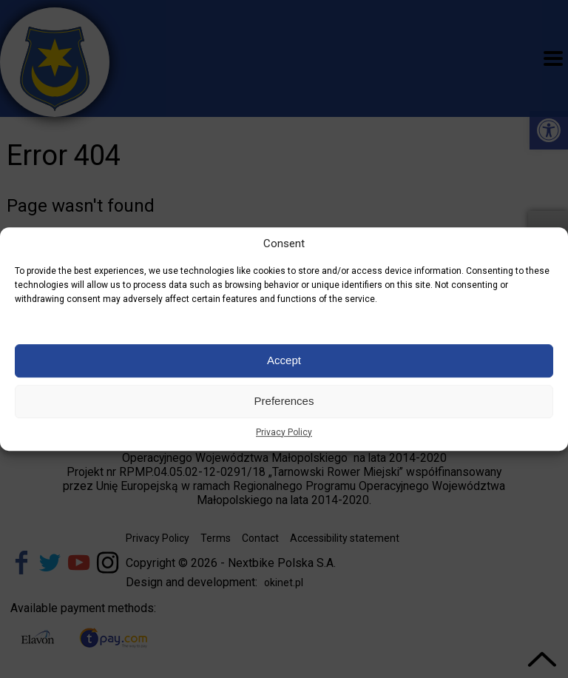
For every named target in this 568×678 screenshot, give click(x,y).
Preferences (284, 401)
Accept (284, 360)
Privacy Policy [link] (284, 432)
